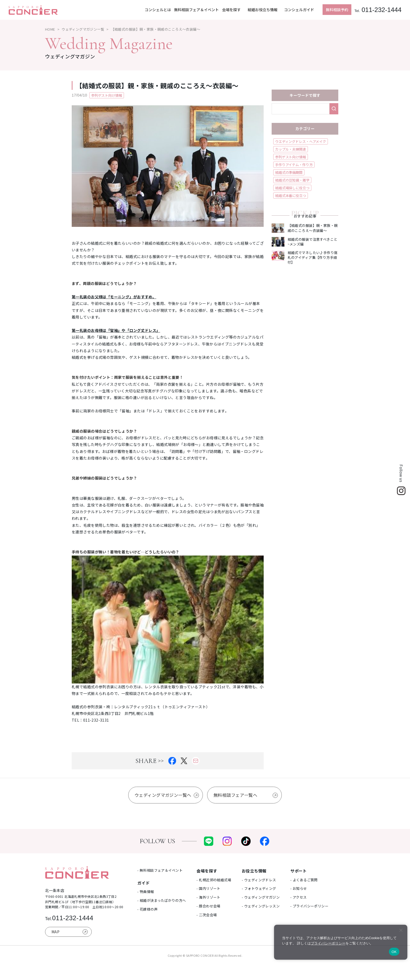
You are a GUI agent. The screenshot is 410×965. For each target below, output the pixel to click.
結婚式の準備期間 (289, 172)
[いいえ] (400, 930)
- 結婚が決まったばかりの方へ (161, 900)
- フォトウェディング (259, 888)
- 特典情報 (145, 891)
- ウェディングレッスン (261, 905)
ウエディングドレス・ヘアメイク (300, 141)
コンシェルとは (158, 9)
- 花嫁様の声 (147, 909)
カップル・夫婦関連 (290, 149)
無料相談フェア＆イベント (196, 9)
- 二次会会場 (206, 914)
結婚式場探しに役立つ (292, 187)
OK (394, 952)
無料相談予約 (337, 9)
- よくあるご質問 (304, 879)
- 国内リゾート (208, 888)
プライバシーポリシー (328, 943)
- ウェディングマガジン (261, 897)
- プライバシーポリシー (309, 905)
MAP (55, 931)
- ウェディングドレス (259, 879)
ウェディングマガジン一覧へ (163, 795)
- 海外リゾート (208, 897)
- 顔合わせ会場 (208, 905)
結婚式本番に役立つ (290, 195)
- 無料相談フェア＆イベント (160, 870)
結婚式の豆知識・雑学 (292, 180)
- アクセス (298, 897)
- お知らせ (298, 888)
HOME (50, 29)
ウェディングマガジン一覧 (83, 29)
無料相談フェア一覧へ (235, 795)
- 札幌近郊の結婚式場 (213, 879)
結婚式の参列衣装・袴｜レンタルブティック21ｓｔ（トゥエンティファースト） (141, 706)
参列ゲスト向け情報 (290, 156)
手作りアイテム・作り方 (294, 164)
